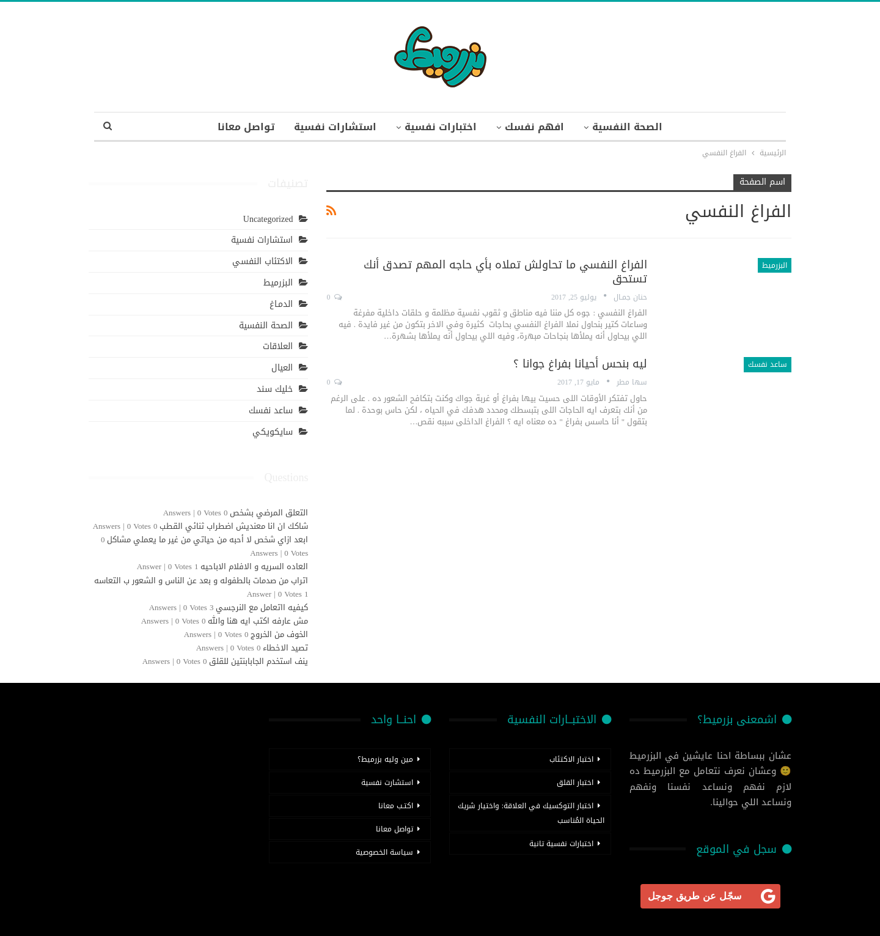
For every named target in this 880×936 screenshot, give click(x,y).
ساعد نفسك (767, 364)
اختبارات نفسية (441, 126)
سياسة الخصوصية (384, 852)
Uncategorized (268, 219)
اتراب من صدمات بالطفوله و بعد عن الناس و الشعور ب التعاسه (201, 580)
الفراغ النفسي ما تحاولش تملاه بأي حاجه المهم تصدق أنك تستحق (505, 271)
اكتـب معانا (395, 806)
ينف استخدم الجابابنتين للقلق (258, 661)
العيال (282, 367)
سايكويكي (272, 432)
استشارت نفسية (387, 782)
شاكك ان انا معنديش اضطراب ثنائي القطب (234, 526)
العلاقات (278, 346)
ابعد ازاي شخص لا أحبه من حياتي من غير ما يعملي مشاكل (207, 539)
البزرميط (774, 265)
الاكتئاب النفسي (262, 261)
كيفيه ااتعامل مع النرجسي (262, 607)
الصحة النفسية (632, 126)
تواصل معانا (241, 126)
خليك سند (275, 389)
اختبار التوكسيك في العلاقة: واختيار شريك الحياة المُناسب (531, 813)
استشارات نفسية (333, 126)
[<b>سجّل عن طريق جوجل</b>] (710, 896)
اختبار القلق (575, 782)
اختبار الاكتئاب (571, 759)
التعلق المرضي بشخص (269, 512)
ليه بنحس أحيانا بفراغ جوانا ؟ (580, 363)
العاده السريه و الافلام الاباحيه (254, 566)
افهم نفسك (536, 126)
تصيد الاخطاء (285, 647)
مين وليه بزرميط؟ (385, 759)
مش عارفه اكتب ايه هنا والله (258, 620)
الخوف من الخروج (279, 634)
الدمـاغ (281, 304)
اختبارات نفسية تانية (561, 843)
